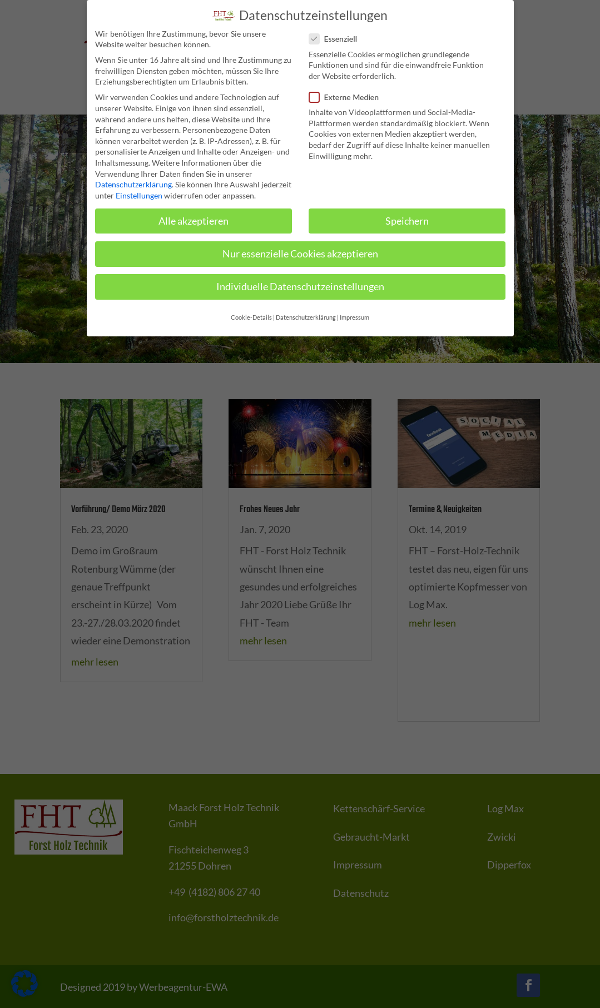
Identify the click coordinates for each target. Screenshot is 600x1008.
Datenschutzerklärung (133, 180)
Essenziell (338, 34)
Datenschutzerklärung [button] (306, 313)
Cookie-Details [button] (251, 313)
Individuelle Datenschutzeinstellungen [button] (300, 282)
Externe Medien (349, 92)
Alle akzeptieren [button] (193, 216)
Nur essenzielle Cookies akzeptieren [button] (300, 249)
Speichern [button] (407, 216)
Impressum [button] (354, 313)
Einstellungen (139, 191)
